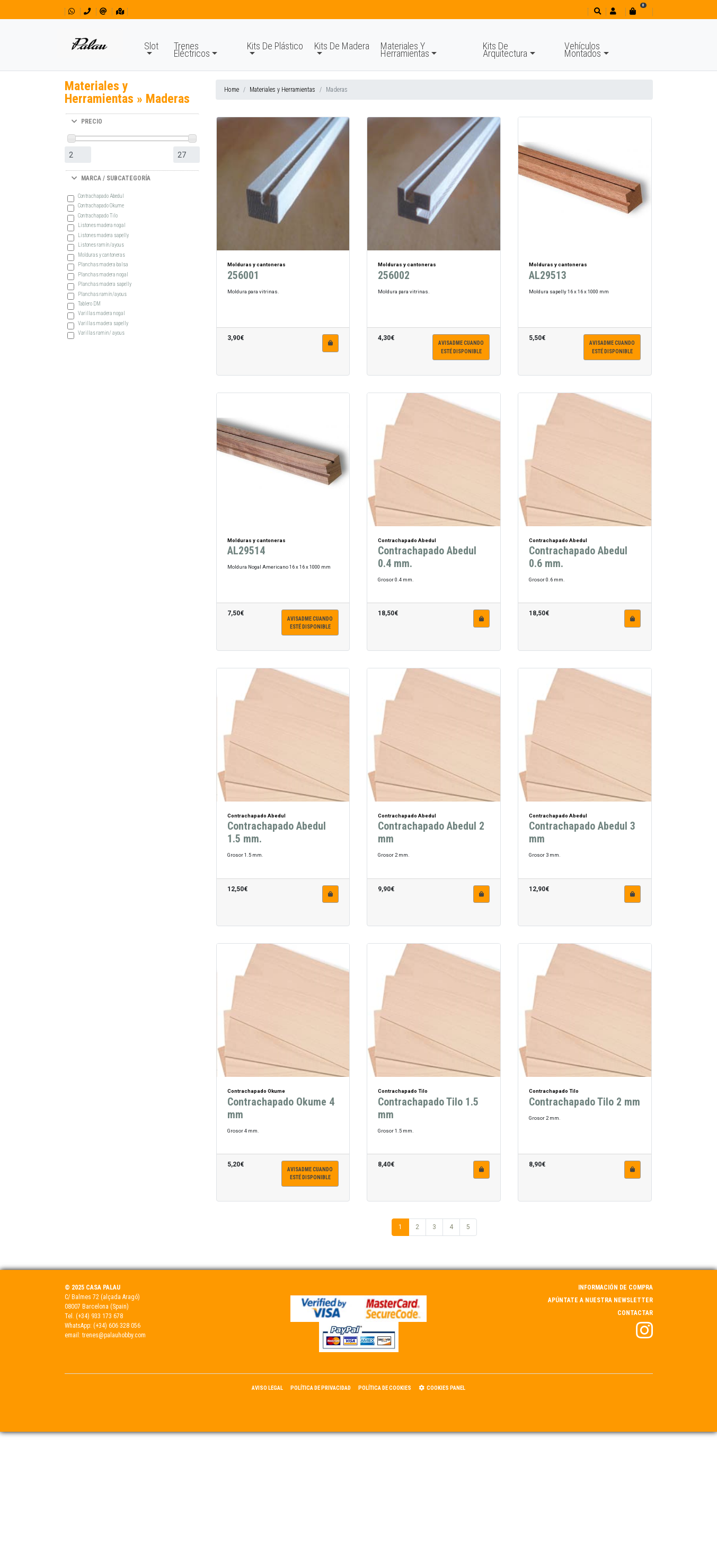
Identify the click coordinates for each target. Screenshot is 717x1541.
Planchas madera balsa (103, 264)
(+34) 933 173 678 (99, 1316)
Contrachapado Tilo (98, 216)
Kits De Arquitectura (505, 49)
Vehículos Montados (582, 49)
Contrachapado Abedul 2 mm (431, 837)
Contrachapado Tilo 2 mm (584, 1107)
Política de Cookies (384, 1388)
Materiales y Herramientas (282, 89)
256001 (243, 280)
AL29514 (246, 556)
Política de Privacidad (320, 1388)
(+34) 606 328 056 (116, 1325)
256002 (394, 280)
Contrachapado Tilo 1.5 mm (428, 1113)
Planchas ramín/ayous (102, 294)
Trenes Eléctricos (192, 49)
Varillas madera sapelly (103, 323)
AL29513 (547, 280)
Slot (151, 45)
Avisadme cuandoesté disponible (461, 352)
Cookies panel (442, 1388)
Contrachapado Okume (101, 205)
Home (231, 89)
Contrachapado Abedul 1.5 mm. (276, 837)
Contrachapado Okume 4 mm (280, 1113)
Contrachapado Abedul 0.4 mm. (427, 562)
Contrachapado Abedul (101, 196)
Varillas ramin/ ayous (101, 333)
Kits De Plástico (275, 45)
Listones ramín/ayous (101, 245)
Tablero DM (89, 304)
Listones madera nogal (102, 225)
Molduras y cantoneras (101, 255)
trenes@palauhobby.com (114, 1335)
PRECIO (87, 121)
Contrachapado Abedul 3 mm (582, 837)
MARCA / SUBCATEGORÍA (111, 178)
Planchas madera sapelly (104, 284)
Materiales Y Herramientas (404, 49)
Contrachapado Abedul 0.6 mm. (578, 562)
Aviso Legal (267, 1388)
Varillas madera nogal (101, 313)
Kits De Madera (341, 45)
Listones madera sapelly (103, 235)
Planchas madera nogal (103, 274)
